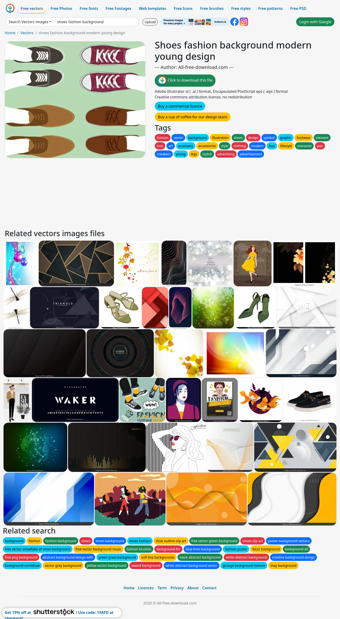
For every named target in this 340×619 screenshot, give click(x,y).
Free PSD (298, 8)
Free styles (241, 8)
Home (10, 32)
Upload (150, 22)
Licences (146, 587)
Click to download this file (185, 80)
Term (162, 587)
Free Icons (183, 8)
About (192, 587)
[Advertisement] (145, 193)
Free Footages (118, 8)
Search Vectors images (28, 21)
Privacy (177, 587)
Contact (209, 587)
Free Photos (61, 8)
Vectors (27, 32)
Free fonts (89, 8)
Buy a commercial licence (180, 106)
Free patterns (270, 8)
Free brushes (212, 8)
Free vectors (32, 8)
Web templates (152, 8)
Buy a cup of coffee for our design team (192, 116)
